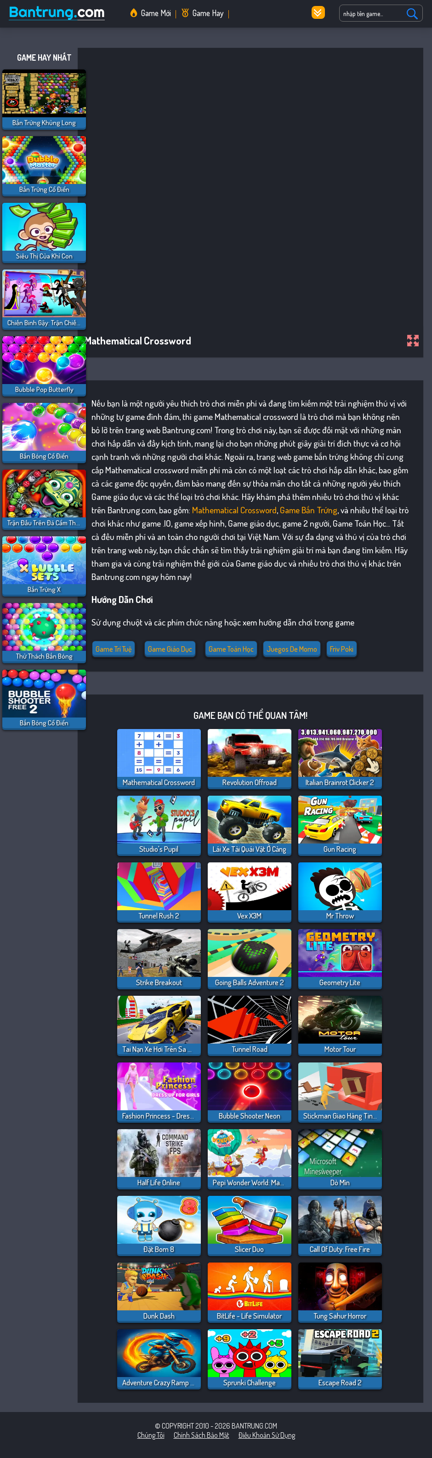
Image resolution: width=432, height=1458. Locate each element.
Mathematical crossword (234, 510)
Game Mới (156, 13)
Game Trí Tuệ (113, 649)
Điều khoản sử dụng (267, 1435)
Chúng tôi (151, 1435)
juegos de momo (292, 649)
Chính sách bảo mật (201, 1435)
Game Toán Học (231, 649)
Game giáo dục (170, 649)
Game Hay (208, 13)
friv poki (341, 649)
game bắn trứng (308, 510)
